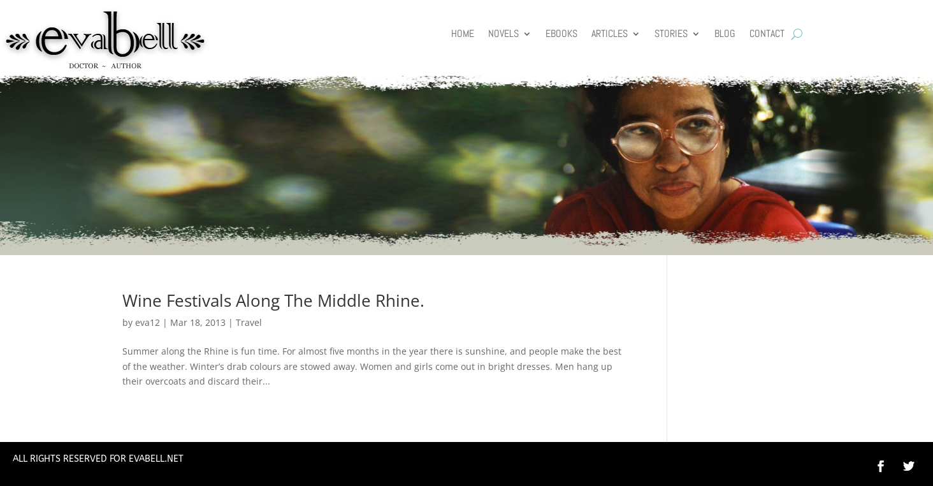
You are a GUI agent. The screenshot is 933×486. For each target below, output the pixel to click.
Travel (249, 322)
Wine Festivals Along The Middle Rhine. (273, 300)
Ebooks (561, 34)
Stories (671, 34)
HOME (462, 34)
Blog (724, 34)
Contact (767, 34)
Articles (609, 34)
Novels (503, 34)
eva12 (147, 322)
